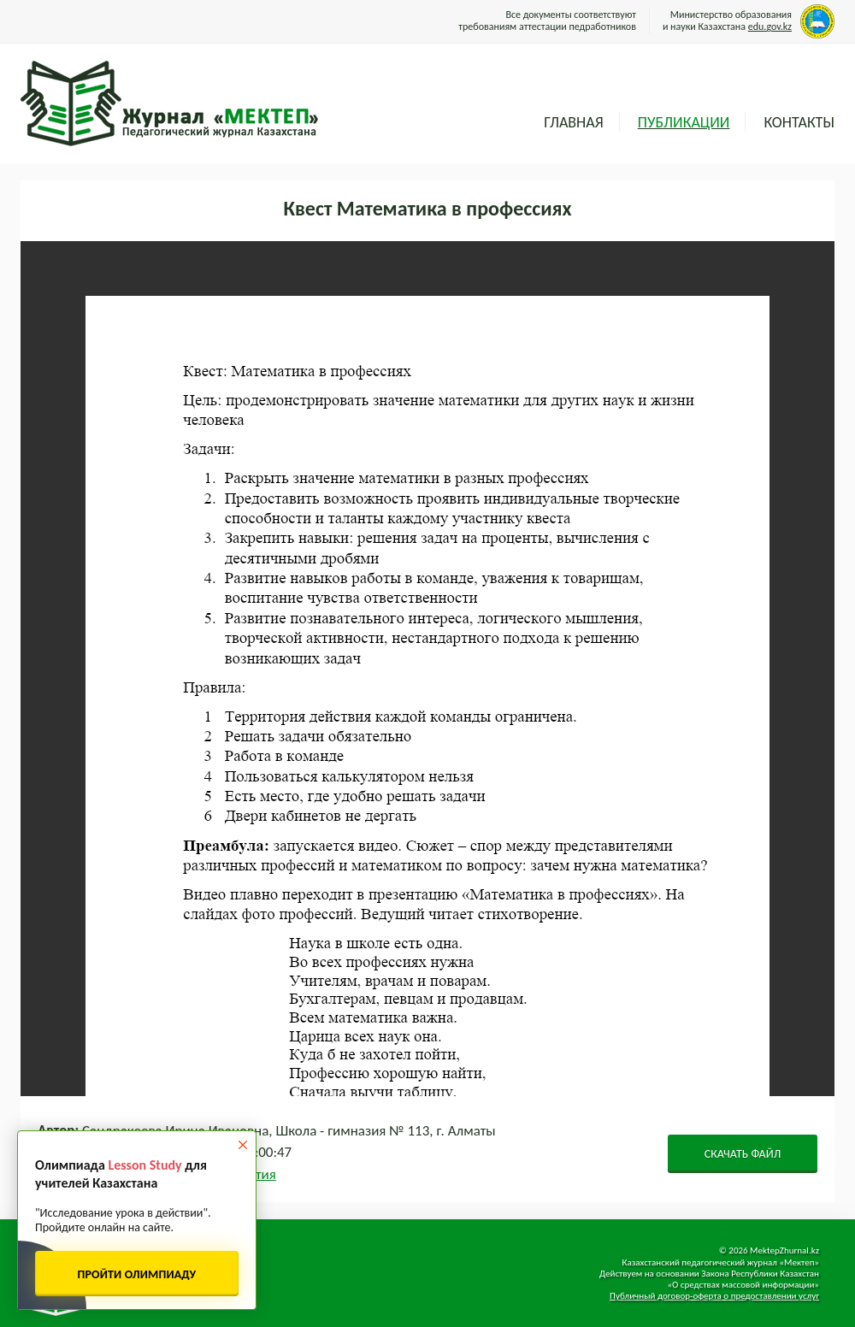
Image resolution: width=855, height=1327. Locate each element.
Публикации (684, 122)
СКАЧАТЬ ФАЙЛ (743, 1154)
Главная (573, 122)
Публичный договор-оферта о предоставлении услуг (714, 1295)
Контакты (799, 122)
